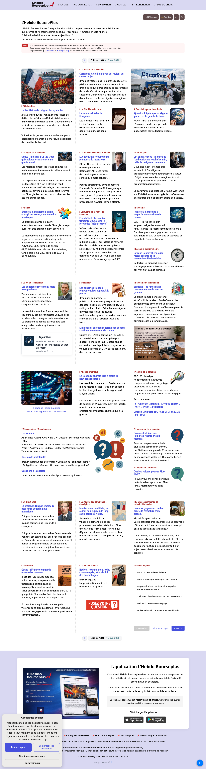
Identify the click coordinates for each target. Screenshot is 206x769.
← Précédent (141, 628)
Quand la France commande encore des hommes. (36, 571)
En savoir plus (32, 763)
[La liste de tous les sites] (200, 763)
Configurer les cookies (77, 735)
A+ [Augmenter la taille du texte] (182, 17)
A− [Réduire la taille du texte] (176, 17)
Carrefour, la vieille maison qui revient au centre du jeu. (101, 75)
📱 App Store (48, 50)
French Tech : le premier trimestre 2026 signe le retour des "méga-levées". (93, 221)
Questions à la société (33, 470)
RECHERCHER (141, 4)
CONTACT (121, 4)
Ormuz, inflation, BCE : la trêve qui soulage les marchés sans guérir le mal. (37, 159)
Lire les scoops (160, 628)
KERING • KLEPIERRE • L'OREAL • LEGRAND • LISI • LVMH (158, 414)
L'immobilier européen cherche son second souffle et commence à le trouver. (102, 329)
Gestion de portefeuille (33, 457)
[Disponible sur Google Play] (156, 719)
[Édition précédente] (84, 60)
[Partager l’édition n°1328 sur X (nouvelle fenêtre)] (110, 762)
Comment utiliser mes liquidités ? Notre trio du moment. (147, 435)
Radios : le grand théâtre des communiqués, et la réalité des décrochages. (94, 572)
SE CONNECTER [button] (82, 4)
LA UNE (63, 4)
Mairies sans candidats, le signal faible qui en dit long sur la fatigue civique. (94, 511)
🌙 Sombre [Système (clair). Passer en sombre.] (166, 17)
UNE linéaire (151, 17)
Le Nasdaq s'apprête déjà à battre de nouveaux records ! (98, 377)
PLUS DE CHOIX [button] (163, 4)
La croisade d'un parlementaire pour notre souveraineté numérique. (37, 508)
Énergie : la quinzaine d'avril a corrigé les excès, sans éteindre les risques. (38, 214)
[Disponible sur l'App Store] (133, 719)
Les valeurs (27, 433)
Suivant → (178, 628)
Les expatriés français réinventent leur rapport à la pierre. (94, 290)
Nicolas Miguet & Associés (153, 735)
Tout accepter (18, 747)
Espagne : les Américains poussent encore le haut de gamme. (148, 289)
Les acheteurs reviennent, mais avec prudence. (38, 288)
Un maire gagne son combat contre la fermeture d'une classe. (149, 511)
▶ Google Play (63, 50)
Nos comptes (127, 735)
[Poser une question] (102, 610)
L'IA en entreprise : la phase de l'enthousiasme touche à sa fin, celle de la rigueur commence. (150, 159)
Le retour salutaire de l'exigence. (90, 115)
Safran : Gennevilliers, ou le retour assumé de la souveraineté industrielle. (148, 255)
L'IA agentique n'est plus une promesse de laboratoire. (94, 158)
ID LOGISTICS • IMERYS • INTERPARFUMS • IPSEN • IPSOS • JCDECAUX (157, 406)
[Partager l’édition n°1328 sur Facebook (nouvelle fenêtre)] (111, 762)
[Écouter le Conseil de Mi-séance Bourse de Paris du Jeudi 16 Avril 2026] (29, 341)
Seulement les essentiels (46, 747)
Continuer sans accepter (32, 756)
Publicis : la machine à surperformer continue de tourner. (147, 214)
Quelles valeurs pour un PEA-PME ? (149, 473)
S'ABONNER (103, 4)
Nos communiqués (104, 735)
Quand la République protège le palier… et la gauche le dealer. (151, 115)
